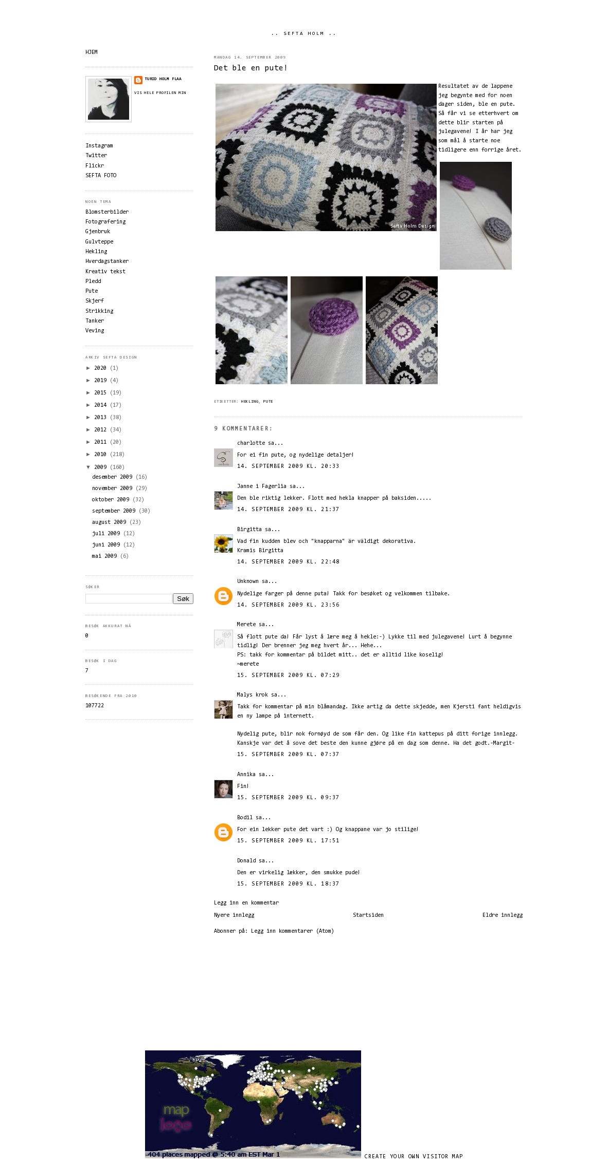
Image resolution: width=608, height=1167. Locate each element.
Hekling (250, 402)
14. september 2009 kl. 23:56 (288, 605)
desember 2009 (113, 477)
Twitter (96, 156)
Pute (268, 402)
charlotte (251, 443)
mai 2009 (106, 556)
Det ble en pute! (251, 68)
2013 (102, 418)
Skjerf (94, 301)
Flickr (94, 166)
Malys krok (252, 695)
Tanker (94, 321)
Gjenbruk (97, 232)
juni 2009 (107, 545)
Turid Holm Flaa (163, 79)
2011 (102, 442)
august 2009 (110, 522)
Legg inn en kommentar (246, 903)
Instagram (99, 146)
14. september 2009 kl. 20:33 (288, 466)
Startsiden (368, 915)
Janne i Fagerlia (262, 487)
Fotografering (105, 222)
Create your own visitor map (414, 1157)
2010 (102, 455)
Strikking (99, 311)
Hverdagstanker (107, 262)
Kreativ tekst (105, 272)
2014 (102, 405)
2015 (102, 393)
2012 (102, 430)
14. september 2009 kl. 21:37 (288, 510)
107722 (94, 706)
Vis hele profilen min (160, 93)
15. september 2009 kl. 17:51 (288, 841)
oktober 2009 (112, 500)
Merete (246, 625)
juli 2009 (107, 534)
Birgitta (249, 530)
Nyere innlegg (234, 915)
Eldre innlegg (502, 915)
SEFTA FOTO (100, 176)
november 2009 (113, 489)
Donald (246, 861)
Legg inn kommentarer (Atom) (292, 931)
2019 (102, 381)
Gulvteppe (99, 242)
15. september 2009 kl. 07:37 (288, 755)
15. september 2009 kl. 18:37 (288, 884)
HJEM (91, 52)
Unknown (248, 582)
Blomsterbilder (107, 212)
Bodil (245, 818)
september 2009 (115, 511)
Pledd (93, 282)
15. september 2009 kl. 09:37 (288, 798)
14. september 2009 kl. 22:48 (288, 562)
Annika (246, 775)
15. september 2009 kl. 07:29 (288, 676)
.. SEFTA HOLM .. (304, 33)
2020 (102, 368)
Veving (94, 331)
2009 (102, 467)
